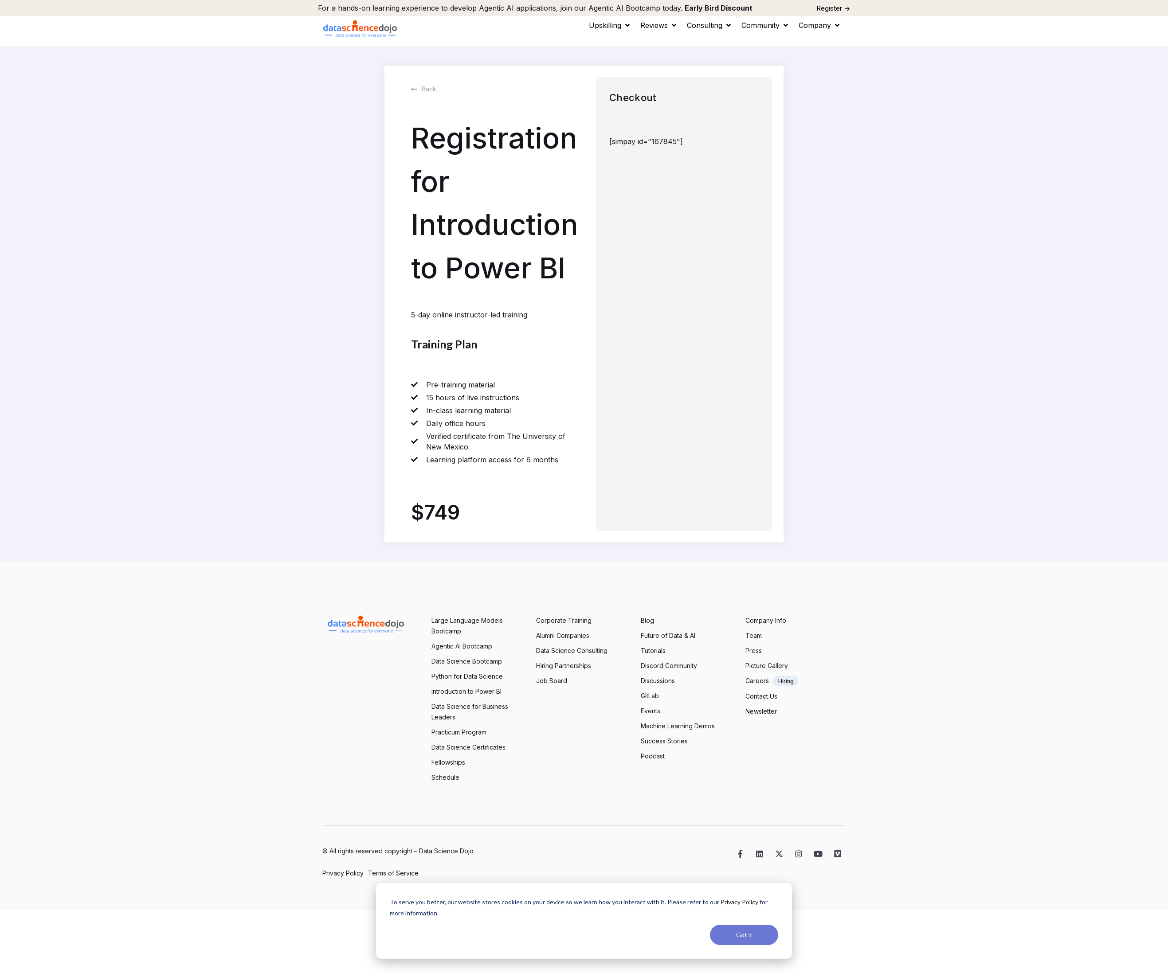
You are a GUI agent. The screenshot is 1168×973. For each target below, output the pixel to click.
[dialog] (584, 921)
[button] (610, 25)
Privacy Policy (739, 902)
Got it (744, 934)
